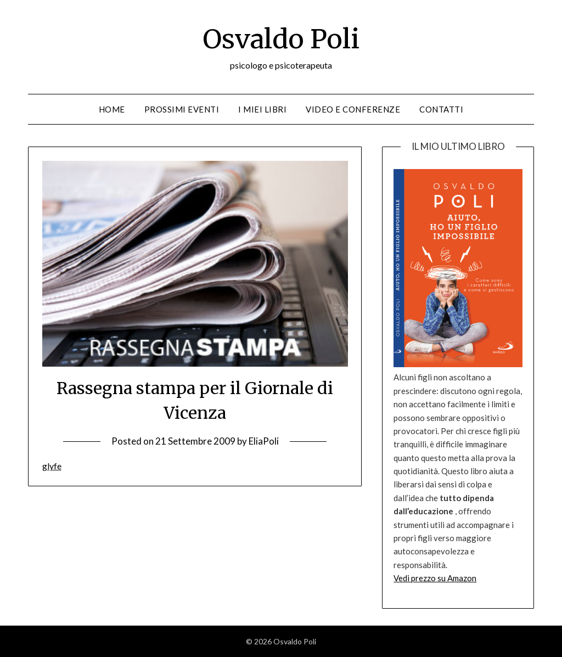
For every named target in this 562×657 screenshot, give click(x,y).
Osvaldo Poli (281, 39)
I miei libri (262, 109)
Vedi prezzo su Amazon (435, 578)
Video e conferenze (353, 109)
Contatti (441, 109)
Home (112, 109)
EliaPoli (264, 441)
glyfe (51, 466)
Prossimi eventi (182, 109)
